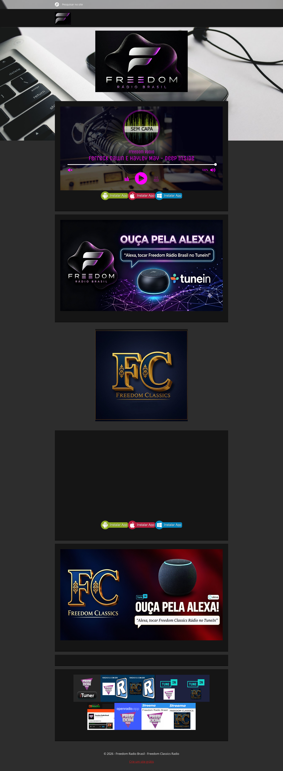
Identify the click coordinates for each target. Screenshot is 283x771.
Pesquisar (57, 4)
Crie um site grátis (141, 762)
